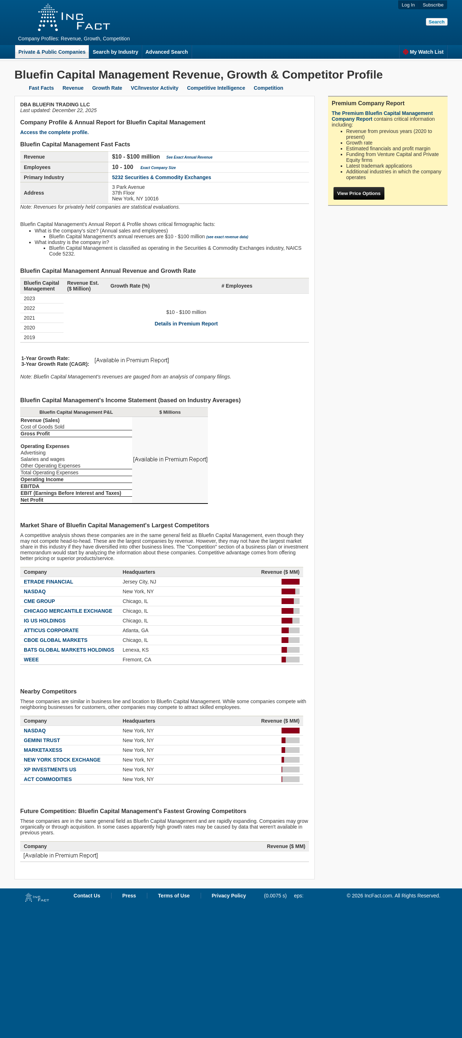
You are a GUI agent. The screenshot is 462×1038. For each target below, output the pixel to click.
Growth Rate (107, 88)
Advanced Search (166, 52)
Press (129, 896)
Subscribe (433, 5)
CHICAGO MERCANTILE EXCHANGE (68, 611)
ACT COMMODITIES (48, 779)
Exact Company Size (158, 168)
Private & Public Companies (52, 52)
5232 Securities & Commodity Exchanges (161, 177)
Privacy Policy (229, 896)
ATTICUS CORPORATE (51, 630)
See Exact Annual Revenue (189, 157)
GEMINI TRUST (42, 740)
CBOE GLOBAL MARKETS (55, 640)
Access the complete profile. (54, 132)
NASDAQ (35, 591)
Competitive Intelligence (216, 88)
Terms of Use (174, 896)
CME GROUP (39, 601)
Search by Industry (115, 52)
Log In (408, 5)
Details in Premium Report (186, 324)
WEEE (31, 659)
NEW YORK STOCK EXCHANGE (62, 760)
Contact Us (87, 896)
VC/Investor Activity (155, 88)
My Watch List (423, 52)
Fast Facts (41, 88)
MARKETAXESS (43, 750)
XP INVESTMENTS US (50, 769)
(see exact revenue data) (227, 237)
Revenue (72, 88)
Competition (268, 88)
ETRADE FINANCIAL (48, 582)
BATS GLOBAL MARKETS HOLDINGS (69, 650)
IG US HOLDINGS (45, 621)
